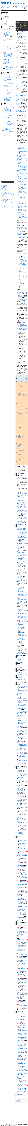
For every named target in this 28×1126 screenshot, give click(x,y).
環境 (26, 314)
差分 (13, 6)
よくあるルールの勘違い (9, 39)
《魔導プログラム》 (21, 939)
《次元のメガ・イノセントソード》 (22, 977)
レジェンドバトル (7, 97)
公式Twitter (7, 119)
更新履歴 (5, 24)
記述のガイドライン (8, 54)
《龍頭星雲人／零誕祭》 (23, 259)
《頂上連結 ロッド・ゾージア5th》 (21, 421)
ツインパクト (23, 364)
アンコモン (21, 281)
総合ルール (7, 35)
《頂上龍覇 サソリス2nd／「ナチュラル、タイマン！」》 (22, 1007)
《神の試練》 (20, 568)
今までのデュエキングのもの (22, 299)
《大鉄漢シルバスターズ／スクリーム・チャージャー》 (22, 1090)
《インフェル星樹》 (21, 514)
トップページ (6, 22)
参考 (20, 118)
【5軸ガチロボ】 (5, 200)
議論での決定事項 (7, 55)
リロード (21, 6)
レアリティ (20, 240)
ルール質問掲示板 (7, 69)
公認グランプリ (20, 360)
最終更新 (7, 8)
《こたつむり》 (20, 777)
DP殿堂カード (6, 80)
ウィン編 (19, 70)
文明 (4, 41)
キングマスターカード (22, 662)
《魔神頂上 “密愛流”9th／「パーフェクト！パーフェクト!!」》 (22, 824)
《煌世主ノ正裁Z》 (21, 181)
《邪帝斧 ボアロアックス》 (21, 80)
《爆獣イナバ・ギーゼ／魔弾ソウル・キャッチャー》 (22, 1075)
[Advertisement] (8, 158)
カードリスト (8, 117)
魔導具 (21, 71)
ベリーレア (21, 268)
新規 (7, 6)
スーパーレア (22, 257)
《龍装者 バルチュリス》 (7, 199)
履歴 (16, 6)
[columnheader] (17, 378)
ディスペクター (21, 56)
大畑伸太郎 (20, 296)
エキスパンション (7, 28)
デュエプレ (5, 72)
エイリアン (20, 63)
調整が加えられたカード (9, 81)
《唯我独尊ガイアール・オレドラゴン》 (22, 481)
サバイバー (18, 62)
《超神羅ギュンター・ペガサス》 (23, 271)
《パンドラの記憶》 (21, 191)
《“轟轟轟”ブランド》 (22, 491)
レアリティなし (20, 253)
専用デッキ (19, 324)
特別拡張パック (20, 1100)
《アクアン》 (20, 209)
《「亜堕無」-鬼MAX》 (7, 193)
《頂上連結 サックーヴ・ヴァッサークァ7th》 (21, 114)
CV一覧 (5, 101)
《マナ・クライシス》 (22, 210)
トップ (2, 6)
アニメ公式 (6, 122)
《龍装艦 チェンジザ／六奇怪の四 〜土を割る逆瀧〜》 (22, 700)
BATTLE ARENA (7, 99)
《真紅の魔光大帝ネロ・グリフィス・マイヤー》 (22, 792)
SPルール (6, 95)
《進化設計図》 (20, 605)
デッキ (24, 55)
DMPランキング (7, 121)
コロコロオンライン (8, 123)
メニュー (4, 18)
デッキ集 (5, 78)
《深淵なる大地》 (21, 887)
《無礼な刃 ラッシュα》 (22, 1045)
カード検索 (7, 109)
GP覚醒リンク (22, 189)
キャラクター (6, 49)
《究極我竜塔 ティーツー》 (7, 206)
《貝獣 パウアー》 (21, 207)
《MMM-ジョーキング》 (22, 160)
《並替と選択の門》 (21, 807)
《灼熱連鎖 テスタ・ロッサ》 (8, 185)
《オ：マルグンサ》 (21, 881)
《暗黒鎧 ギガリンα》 (22, 1027)
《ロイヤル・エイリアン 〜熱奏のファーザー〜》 (22, 913)
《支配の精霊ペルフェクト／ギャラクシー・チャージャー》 (22, 148)
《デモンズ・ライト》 (22, 982)
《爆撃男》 (19, 1033)
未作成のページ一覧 (8, 65)
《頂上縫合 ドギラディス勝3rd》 (21, 94)
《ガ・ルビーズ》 (5, 192)
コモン (20, 285)
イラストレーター (7, 43)
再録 (24, 197)
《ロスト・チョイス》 (22, 872)
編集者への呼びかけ (8, 53)
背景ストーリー (7, 42)
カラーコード (6, 60)
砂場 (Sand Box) (7, 62)
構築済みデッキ (7, 29)
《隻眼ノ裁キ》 (20, 934)
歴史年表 (5, 45)
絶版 (17, 197)
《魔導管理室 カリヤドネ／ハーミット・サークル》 (22, 512)
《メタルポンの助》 (21, 1014)
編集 (10, 6)
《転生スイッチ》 (21, 588)
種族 (19, 222)
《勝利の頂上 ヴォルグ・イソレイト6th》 (21, 110)
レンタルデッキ (7, 77)
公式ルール (6, 34)
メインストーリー (7, 92)
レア (20, 275)
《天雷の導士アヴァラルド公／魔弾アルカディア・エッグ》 (22, 618)
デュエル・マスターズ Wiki (19, 3)
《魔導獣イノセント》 (22, 974)
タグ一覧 (5, 61)
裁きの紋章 (21, 65)
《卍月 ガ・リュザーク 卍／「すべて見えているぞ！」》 (22, 169)
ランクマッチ (6, 94)
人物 (4, 50)
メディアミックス (7, 48)
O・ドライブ (4, 188)
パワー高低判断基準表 (8, 88)
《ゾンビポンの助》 (21, 1016)
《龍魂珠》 (18, 104)
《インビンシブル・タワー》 (8, 202)
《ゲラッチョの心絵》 (22, 624)
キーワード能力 (21, 233)
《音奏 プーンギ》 (21, 621)
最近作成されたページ (8, 66)
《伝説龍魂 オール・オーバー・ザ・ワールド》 (22, 756)
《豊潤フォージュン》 (22, 646)
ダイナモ (23, 62)
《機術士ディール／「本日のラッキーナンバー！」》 (22, 560)
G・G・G (4, 201)
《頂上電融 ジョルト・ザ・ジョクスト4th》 (21, 412)
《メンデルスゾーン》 (22, 608)
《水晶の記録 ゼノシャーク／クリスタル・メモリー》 (22, 565)
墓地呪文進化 (21, 234)
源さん (19, 295)
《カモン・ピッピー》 (22, 963)
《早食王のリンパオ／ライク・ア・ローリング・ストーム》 (22, 1080)
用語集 (5, 33)
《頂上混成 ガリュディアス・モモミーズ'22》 (21, 460)
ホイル (20, 250)
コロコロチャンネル (8, 124)
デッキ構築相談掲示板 (8, 70)
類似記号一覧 (6, 59)
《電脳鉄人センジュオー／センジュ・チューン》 (22, 855)
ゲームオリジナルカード (9, 100)
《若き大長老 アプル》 (22, 632)
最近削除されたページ (8, 67)
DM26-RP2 (4, 186)
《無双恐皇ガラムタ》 (22, 206)
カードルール (8, 118)
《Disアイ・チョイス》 (22, 810)
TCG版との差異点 (7, 79)
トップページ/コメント (6, 187)
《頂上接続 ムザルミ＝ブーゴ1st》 (21, 386)
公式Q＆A (7, 36)
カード (23, 315)
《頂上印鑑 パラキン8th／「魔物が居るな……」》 (22, 818)
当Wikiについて (7, 23)
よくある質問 (8, 111)
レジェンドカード (21, 676)
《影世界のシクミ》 (21, 906)
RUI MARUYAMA (20, 117)
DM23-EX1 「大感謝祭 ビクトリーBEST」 (22, 33)
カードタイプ (21, 227)
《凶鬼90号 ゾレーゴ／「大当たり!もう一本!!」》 (22, 919)
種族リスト (6, 40)
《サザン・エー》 (21, 936)
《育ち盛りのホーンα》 (22, 1055)
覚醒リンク (22, 365)
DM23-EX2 (6, 3)
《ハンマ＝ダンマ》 (21, 952)
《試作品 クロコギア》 (22, 183)
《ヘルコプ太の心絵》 (22, 649)
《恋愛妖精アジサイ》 (22, 630)
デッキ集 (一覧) (7, 30)
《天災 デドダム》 (21, 610)
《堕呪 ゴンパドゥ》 (21, 641)
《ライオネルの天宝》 (22, 846)
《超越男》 (19, 916)
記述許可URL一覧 (7, 56)
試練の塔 (5, 98)
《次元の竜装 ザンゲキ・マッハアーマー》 (22, 879)
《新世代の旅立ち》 (21, 968)
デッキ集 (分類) (7, 32)
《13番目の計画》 (21, 594)
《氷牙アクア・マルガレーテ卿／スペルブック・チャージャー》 (22, 850)
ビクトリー (19, 655)
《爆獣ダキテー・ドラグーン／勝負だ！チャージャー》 (22, 1039)
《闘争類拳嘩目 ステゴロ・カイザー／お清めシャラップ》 (22, 601)
